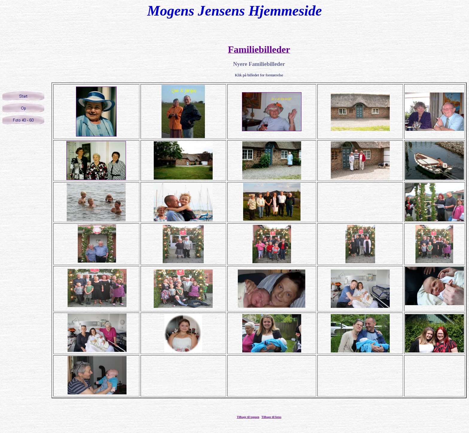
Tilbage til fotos (271, 417)
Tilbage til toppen (248, 417)
